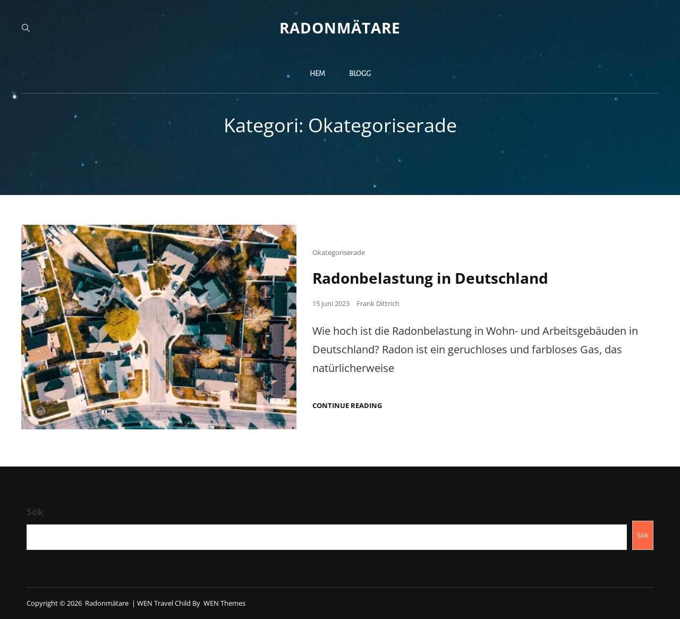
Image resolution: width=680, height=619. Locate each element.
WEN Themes (224, 603)
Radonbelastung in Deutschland (430, 278)
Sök (35, 511)
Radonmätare (340, 28)
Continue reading (347, 405)
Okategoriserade (338, 252)
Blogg (360, 74)
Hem (317, 74)
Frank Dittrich (378, 303)
